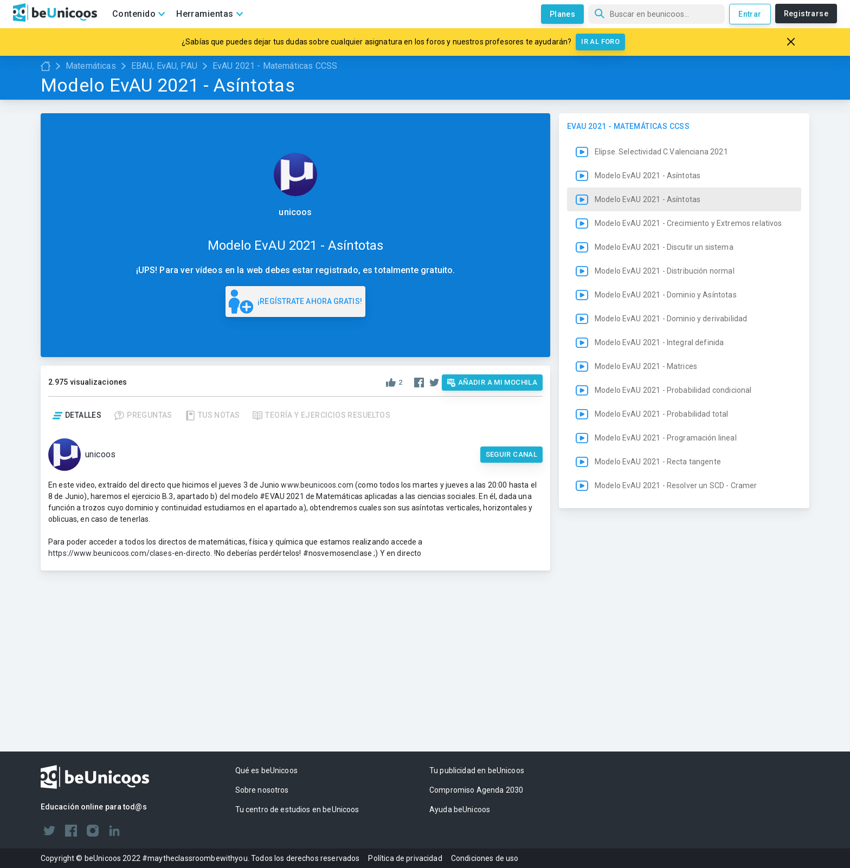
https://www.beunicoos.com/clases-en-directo (129, 553)
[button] (684, 373)
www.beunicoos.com (317, 485)
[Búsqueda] (656, 14)
